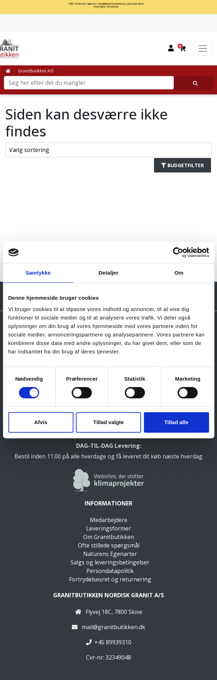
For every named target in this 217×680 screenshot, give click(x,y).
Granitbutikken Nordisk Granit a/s (108, 595)
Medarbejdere (108, 520)
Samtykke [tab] (38, 273)
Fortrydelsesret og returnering (110, 579)
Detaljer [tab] (109, 273)
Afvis (40, 422)
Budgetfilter (182, 165)
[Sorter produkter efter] (108, 149)
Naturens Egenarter (110, 554)
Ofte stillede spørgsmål (108, 545)
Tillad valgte (108, 422)
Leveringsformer (108, 528)
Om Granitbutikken (108, 537)
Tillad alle (176, 422)
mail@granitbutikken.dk (113, 627)
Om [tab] (179, 273)
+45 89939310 (113, 642)
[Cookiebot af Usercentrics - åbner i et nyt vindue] (178, 252)
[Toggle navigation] (203, 48)
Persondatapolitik (110, 571)
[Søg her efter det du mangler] (193, 83)
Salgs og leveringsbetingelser (109, 562)
